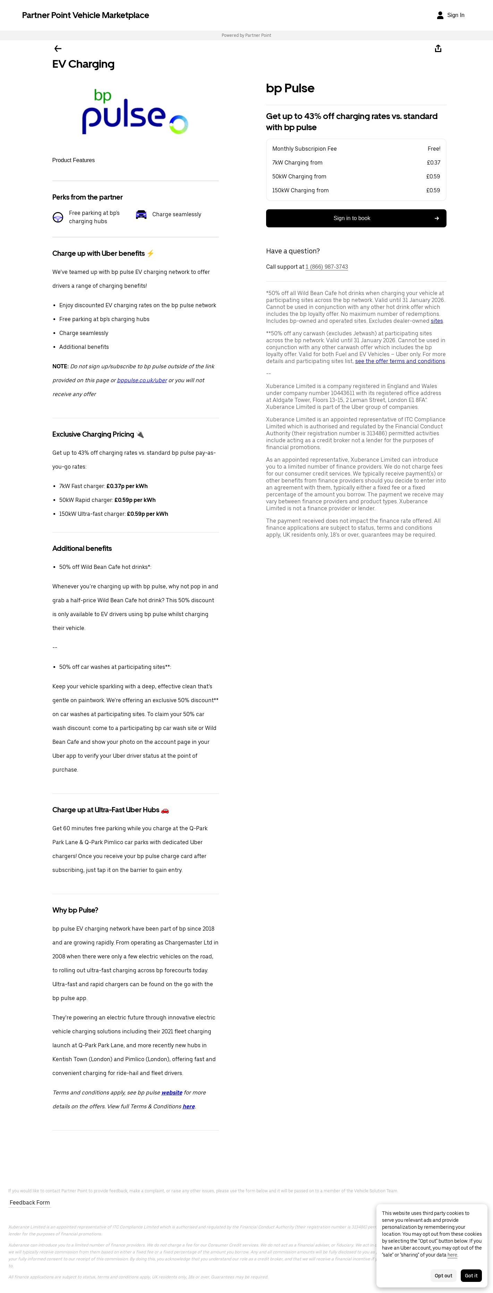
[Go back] (58, 48)
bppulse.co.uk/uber (142, 380)
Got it (471, 1275)
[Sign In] (450, 15)
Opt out (443, 1275)
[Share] (438, 48)
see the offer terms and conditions (400, 361)
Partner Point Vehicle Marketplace (85, 15)
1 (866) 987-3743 (327, 267)
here (452, 1255)
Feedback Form (30, 1202)
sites (437, 321)
